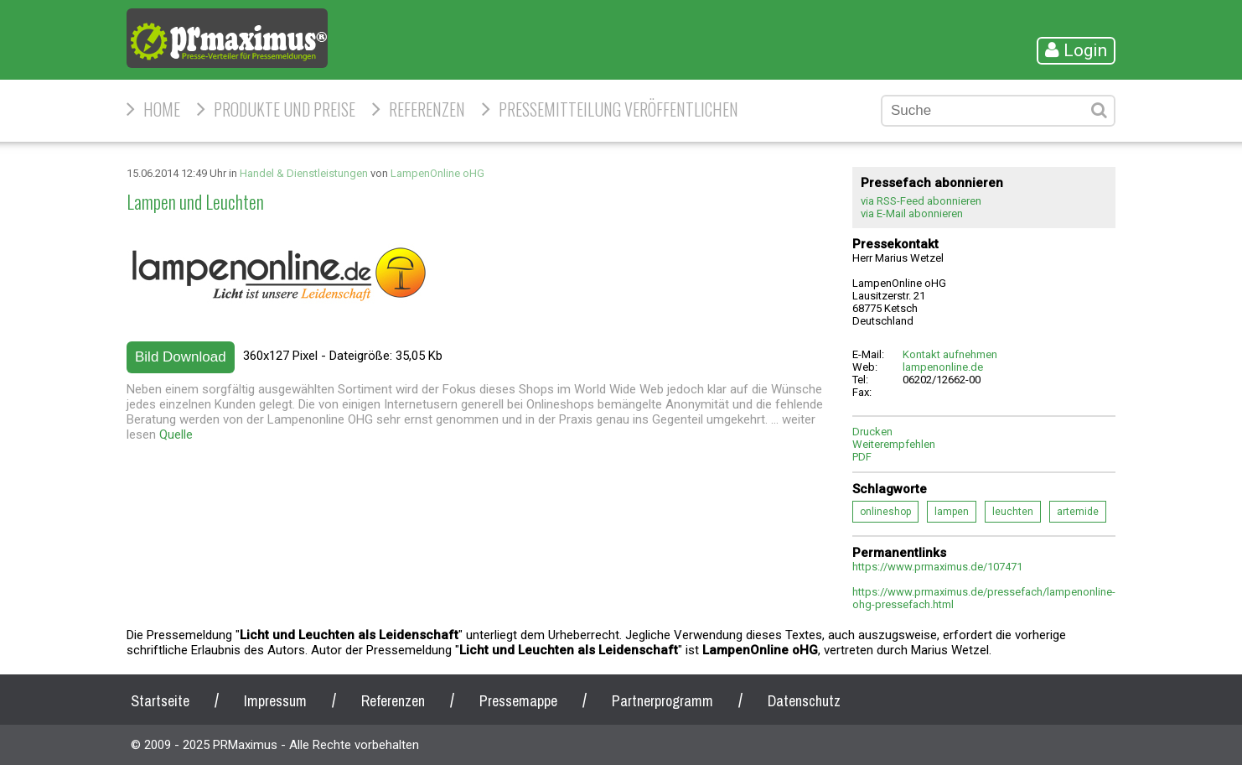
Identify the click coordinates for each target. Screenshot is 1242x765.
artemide (1078, 512)
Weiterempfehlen (893, 444)
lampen (951, 512)
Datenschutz (804, 700)
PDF (862, 456)
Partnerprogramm (662, 700)
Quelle (176, 434)
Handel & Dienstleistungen (304, 173)
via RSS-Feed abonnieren (921, 201)
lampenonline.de (943, 367)
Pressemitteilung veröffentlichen (618, 109)
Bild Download (180, 357)
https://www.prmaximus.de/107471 (937, 566)
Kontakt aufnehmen (950, 354)
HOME (161, 109)
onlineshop (885, 512)
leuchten (1012, 512)
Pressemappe (518, 700)
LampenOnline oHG (437, 173)
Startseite (160, 700)
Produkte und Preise (284, 109)
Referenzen (427, 109)
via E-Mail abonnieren (912, 213)
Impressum (275, 700)
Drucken (872, 431)
